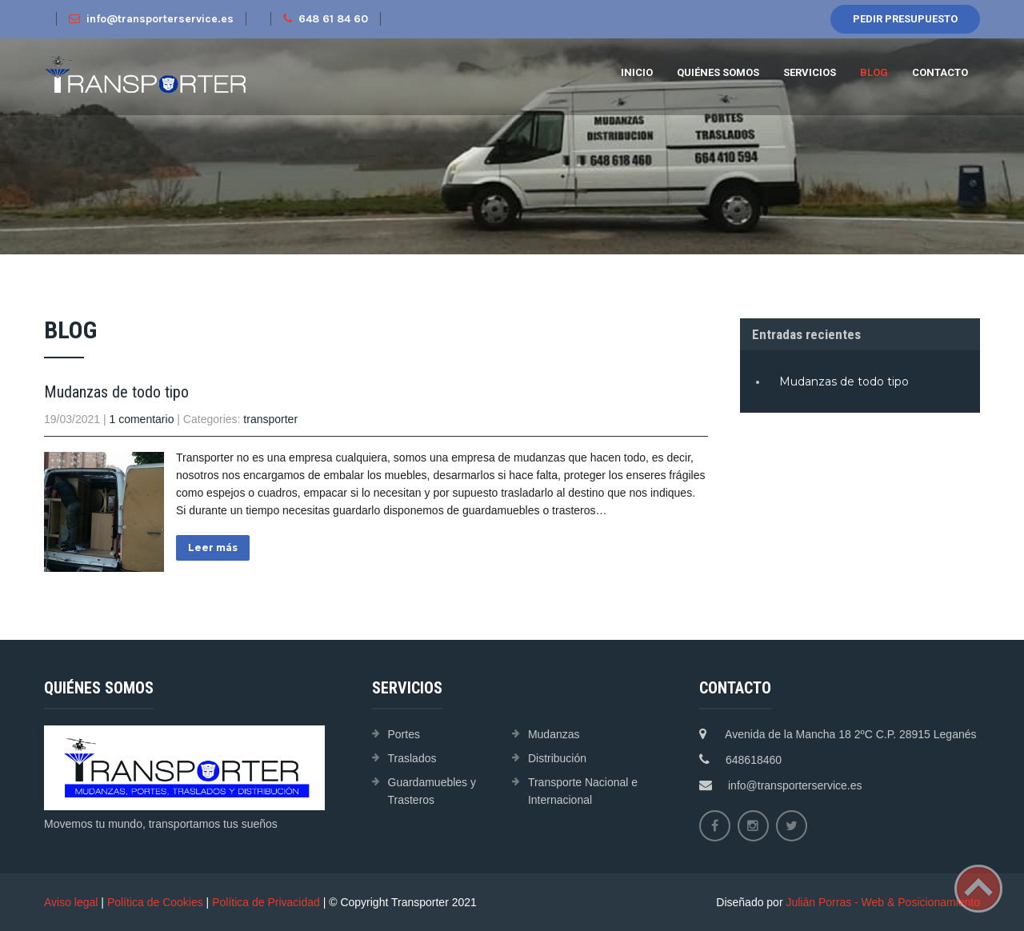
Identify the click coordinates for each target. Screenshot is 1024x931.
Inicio (637, 72)
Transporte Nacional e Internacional (583, 791)
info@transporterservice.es (151, 19)
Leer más (213, 547)
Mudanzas (554, 734)
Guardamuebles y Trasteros (432, 791)
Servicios (809, 72)
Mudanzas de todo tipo (116, 392)
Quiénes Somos (718, 72)
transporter (270, 419)
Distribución (557, 758)
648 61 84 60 (325, 19)
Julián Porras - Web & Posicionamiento (883, 902)
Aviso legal (71, 902)
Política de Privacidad (266, 902)
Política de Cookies (155, 902)
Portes (404, 734)
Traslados (412, 758)
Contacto (940, 72)
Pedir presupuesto (905, 19)
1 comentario (142, 419)
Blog (874, 72)
